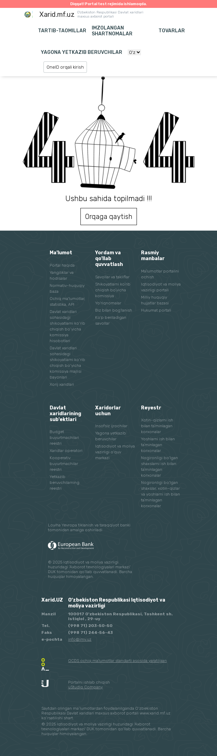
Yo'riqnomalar (108, 303)
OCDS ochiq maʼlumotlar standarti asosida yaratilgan (117, 660)
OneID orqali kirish (65, 67)
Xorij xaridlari (62, 384)
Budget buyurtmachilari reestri (64, 437)
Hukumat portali (156, 310)
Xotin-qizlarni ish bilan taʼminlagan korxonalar (157, 426)
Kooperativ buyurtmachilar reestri (64, 463)
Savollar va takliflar (112, 277)
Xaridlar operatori (66, 450)
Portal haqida (62, 265)
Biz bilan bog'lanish (113, 310)
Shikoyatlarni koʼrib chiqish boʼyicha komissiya (112, 290)
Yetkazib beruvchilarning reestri (64, 482)
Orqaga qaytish (108, 216)
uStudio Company (85, 687)
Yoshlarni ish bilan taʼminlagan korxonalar (158, 445)
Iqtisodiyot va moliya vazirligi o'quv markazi (115, 452)
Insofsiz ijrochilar (111, 425)
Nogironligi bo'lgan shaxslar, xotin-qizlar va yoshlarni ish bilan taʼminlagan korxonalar (160, 494)
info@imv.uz (79, 639)
